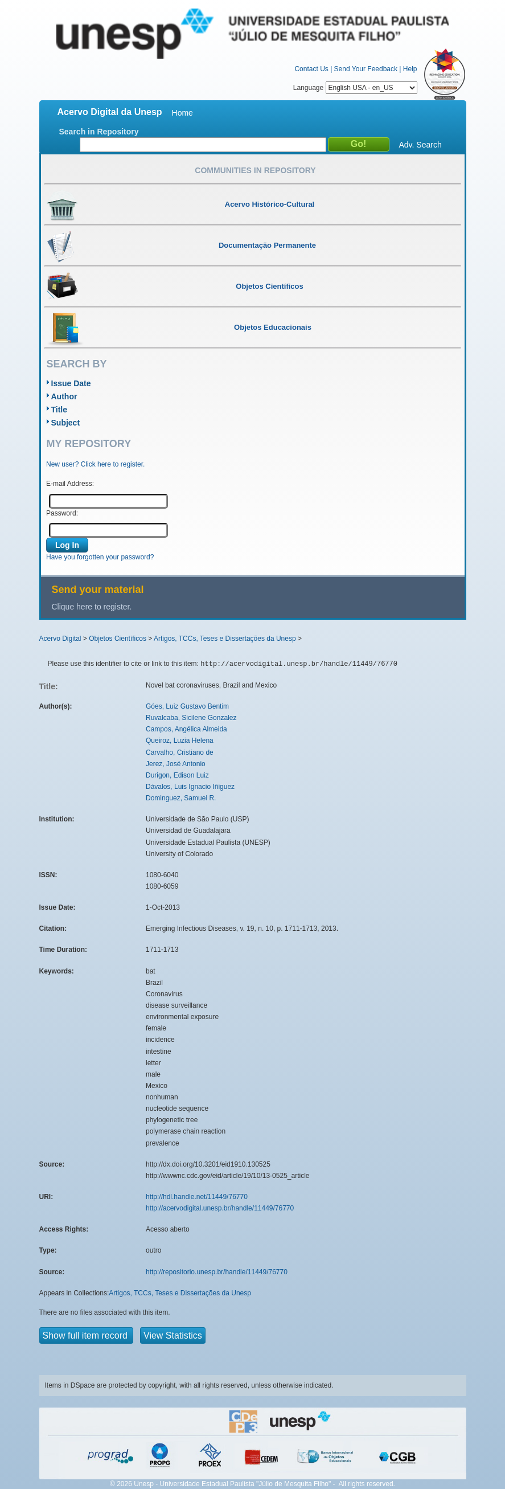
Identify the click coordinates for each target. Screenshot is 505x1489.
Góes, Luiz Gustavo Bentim (187, 706)
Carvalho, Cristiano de (180, 752)
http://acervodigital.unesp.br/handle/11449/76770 (220, 1208)
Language (355, 88)
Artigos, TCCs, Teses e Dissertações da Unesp (225, 639)
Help (410, 69)
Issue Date (71, 383)
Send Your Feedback (365, 69)
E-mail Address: (70, 484)
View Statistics (172, 1335)
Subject (65, 422)
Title (59, 409)
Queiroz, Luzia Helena (180, 740)
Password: (62, 513)
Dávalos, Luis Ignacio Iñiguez (190, 787)
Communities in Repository (255, 170)
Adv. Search (420, 144)
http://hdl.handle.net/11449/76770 (197, 1197)
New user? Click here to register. (95, 464)
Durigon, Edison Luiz (177, 775)
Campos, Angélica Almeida (186, 729)
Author (64, 396)
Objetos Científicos (117, 639)
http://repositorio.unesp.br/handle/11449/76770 (217, 1272)
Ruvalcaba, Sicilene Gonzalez (191, 718)
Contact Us (311, 69)
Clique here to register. (92, 606)
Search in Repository (99, 131)
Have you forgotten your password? (100, 557)
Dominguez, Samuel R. (181, 798)
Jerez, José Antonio (176, 764)
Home (182, 112)
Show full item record (86, 1335)
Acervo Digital (60, 639)
